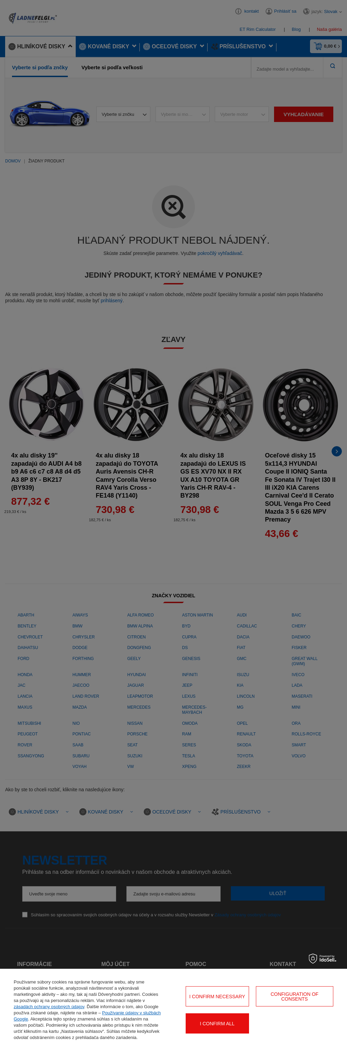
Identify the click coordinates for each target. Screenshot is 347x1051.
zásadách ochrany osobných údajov (49, 1006)
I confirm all (217, 1023)
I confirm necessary (217, 996)
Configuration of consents (295, 996)
